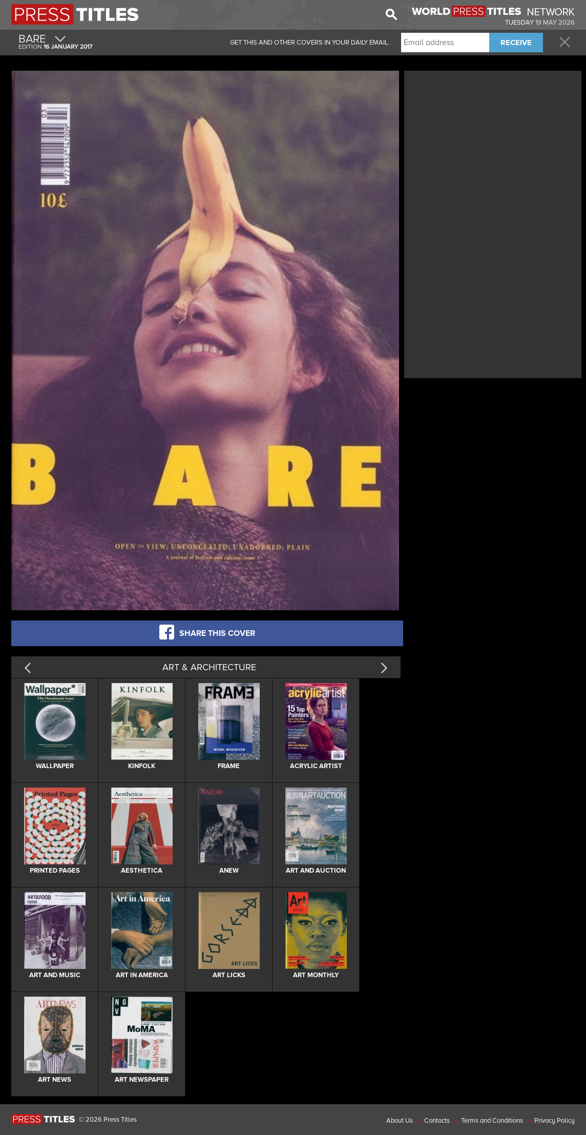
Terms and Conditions (492, 1121)
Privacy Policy (554, 1121)
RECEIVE (516, 42)
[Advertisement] (493, 145)
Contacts (437, 1121)
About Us (399, 1121)
